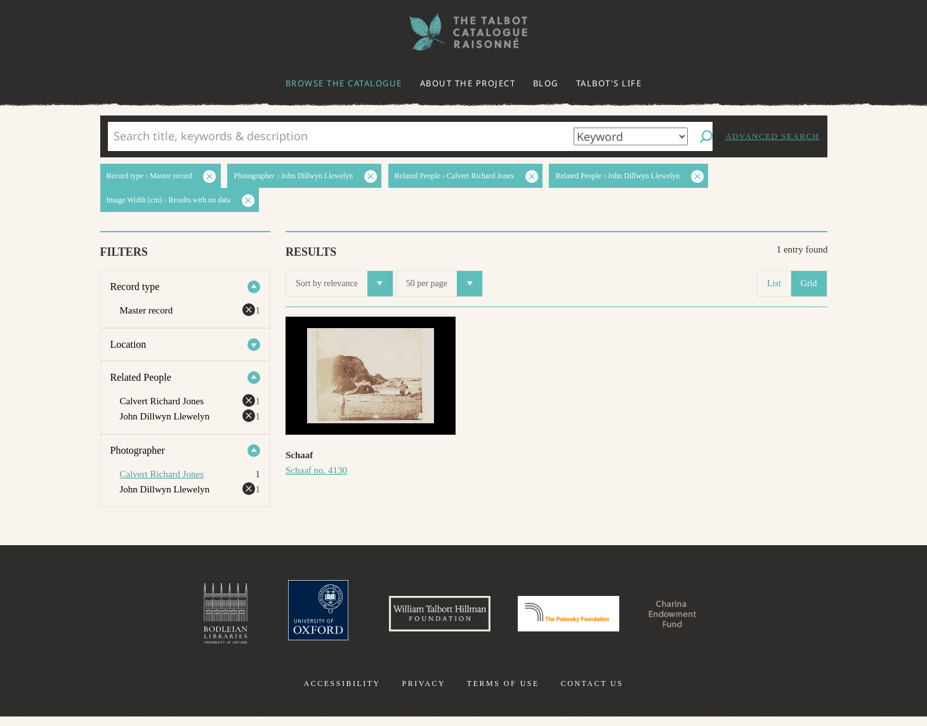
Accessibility (342, 693)
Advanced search (772, 136)
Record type (135, 286)
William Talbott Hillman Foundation (422, 618)
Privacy (423, 693)
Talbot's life (609, 83)
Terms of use (503, 693)
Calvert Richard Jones (162, 474)
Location (128, 344)
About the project (468, 83)
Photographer (137, 450)
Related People (140, 377)
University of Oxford (284, 618)
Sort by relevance (344, 283)
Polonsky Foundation (576, 618)
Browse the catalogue (344, 83)
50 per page (444, 283)
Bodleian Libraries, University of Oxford (182, 618)
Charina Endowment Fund (706, 618)
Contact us (592, 693)
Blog (545, 83)
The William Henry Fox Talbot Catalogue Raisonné (463, 32)
